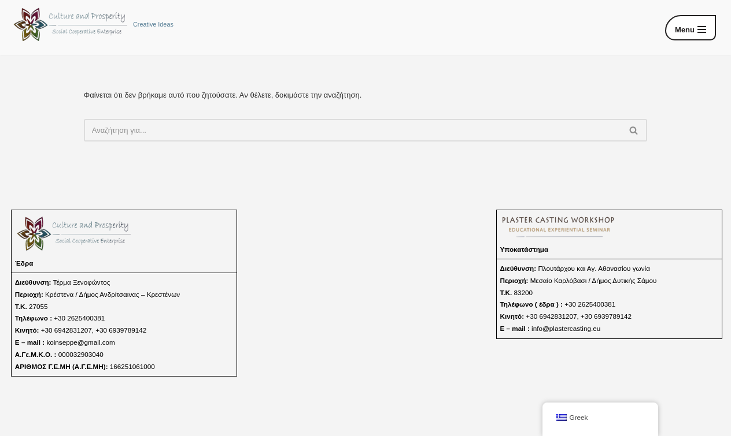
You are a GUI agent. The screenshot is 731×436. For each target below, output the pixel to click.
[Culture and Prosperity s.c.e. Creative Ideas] (92, 25)
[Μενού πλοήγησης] (690, 27)
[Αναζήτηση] (352, 130)
